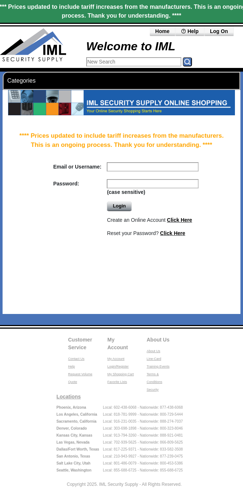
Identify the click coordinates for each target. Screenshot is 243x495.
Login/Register (118, 366)
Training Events (158, 366)
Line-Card (154, 359)
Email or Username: (77, 167)
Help (190, 31)
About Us (158, 340)
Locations (69, 397)
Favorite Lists (117, 382)
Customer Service (80, 343)
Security (153, 389)
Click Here (179, 220)
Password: (66, 184)
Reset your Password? (146, 233)
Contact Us (76, 359)
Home (162, 31)
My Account (118, 343)
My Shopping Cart (121, 374)
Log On (219, 31)
